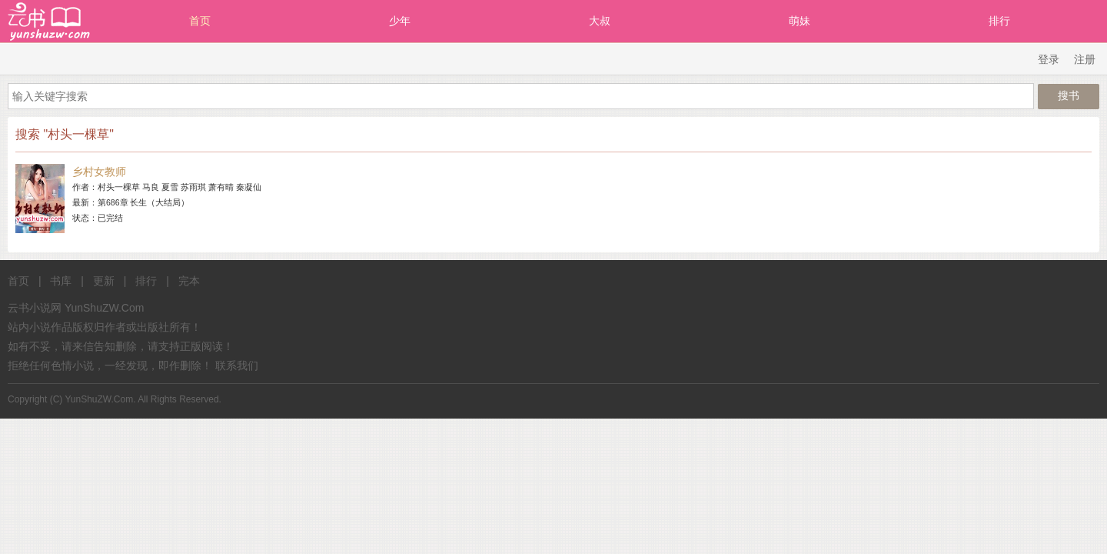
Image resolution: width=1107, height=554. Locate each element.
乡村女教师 (99, 171)
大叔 (599, 21)
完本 (189, 281)
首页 (200, 21)
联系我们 (236, 365)
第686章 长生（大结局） (143, 202)
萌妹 (799, 21)
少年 (400, 21)
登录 (1048, 59)
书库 (60, 281)
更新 (104, 281)
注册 (1084, 59)
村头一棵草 (119, 187)
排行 (999, 21)
